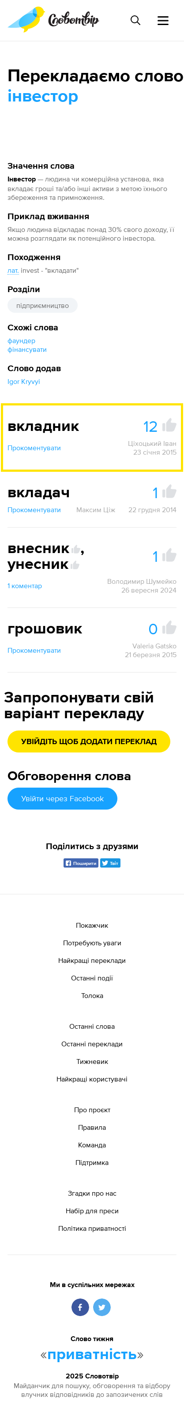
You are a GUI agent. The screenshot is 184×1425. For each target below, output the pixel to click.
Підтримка (92, 1162)
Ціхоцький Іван (152, 443)
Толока (92, 995)
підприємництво (42, 305)
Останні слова (92, 1026)
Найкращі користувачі (92, 1079)
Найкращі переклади (92, 960)
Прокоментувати (34, 448)
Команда (92, 1145)
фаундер (21, 340)
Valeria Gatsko (154, 646)
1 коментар (25, 586)
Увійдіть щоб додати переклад (89, 742)
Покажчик (92, 925)
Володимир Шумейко (141, 581)
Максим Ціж (95, 510)
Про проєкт (92, 1110)
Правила (92, 1127)
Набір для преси (92, 1211)
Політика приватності (92, 1228)
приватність (92, 1355)
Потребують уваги (92, 943)
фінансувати (27, 349)
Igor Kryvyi (24, 381)
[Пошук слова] (135, 20)
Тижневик (92, 1061)
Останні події (92, 978)
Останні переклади (92, 1044)
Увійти (62, 798)
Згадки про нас (92, 1193)
